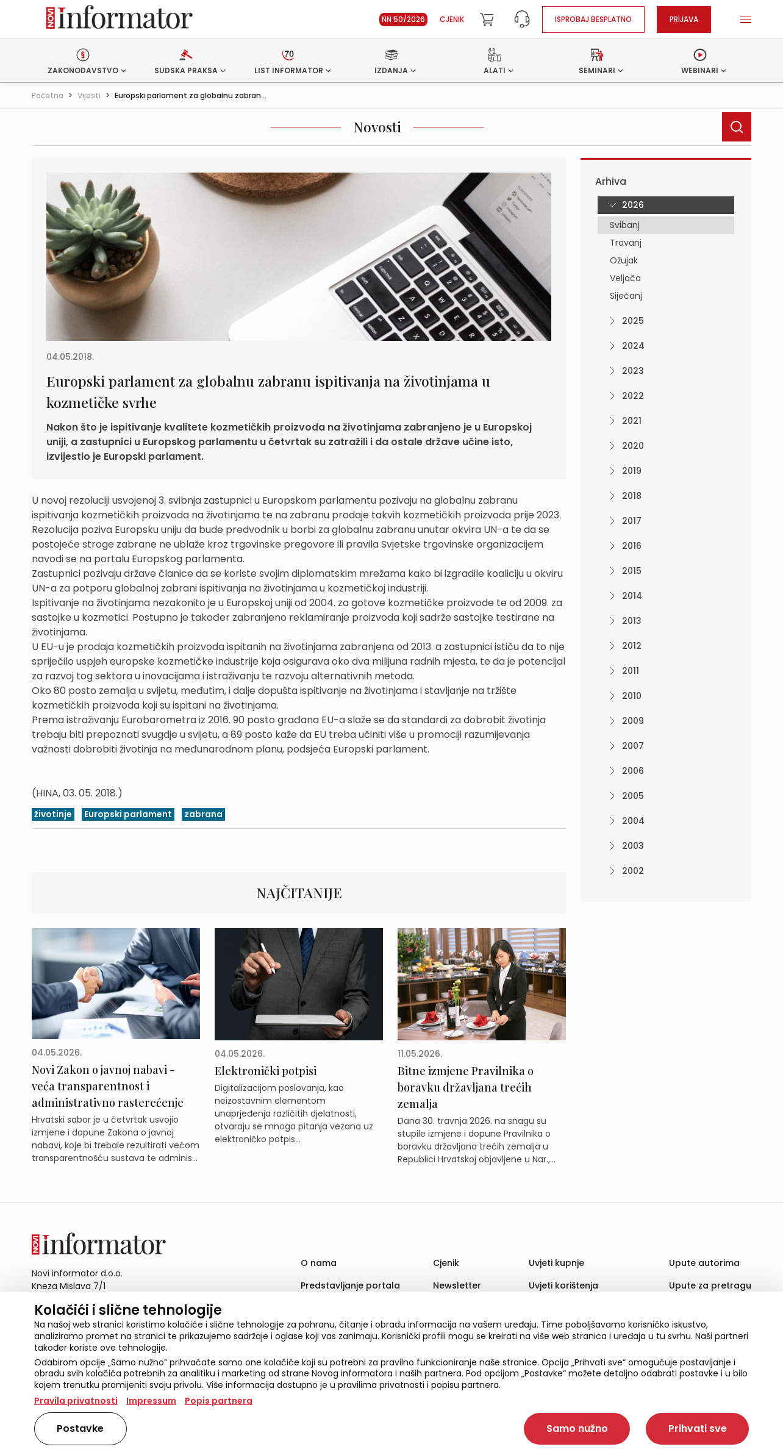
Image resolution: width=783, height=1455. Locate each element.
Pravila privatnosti (76, 1401)
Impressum (151, 1401)
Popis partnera (218, 1401)
